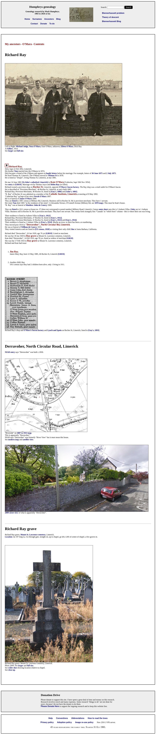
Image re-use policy (84, 722)
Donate (43, 24)
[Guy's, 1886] (56, 192)
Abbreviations (77, 718)
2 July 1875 (111, 173)
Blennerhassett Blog (111, 21)
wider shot (12, 668)
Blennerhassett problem (113, 13)
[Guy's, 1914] (71, 220)
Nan (15, 203)
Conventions (62, 718)
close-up (11, 670)
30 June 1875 (97, 173)
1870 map (99, 203)
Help (51, 718)
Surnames (37, 19)
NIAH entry (10, 352)
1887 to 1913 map (24, 433)
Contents (39, 44)
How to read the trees (98, 718)
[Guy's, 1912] (44, 216)
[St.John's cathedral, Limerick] (35, 182)
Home (27, 19)
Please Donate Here (50, 706)
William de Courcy (29, 227)
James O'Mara (26, 199)
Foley (133, 209)
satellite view (28, 440)
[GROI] (18, 184)
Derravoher (14, 346)
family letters (51, 173)
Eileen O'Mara (67, 146)
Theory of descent (110, 17)
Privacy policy (47, 722)
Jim (72, 229)
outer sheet (103, 209)
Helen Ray (55, 184)
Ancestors (49, 19)
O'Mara (27, 44)
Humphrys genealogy (42, 6)
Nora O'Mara (35, 146)
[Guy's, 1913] (56, 220)
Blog (58, 19)
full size (20, 151)
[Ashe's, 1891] (71, 192)
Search (128, 7)
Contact (34, 24)
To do (51, 24)
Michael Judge (22, 146)
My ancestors (12, 44)
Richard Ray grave (21, 529)
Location (8, 537)
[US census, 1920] (42, 229)
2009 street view (11, 513)
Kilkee (10, 149)
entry (10, 184)
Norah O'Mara (40, 196)
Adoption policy (64, 722)
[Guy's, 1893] (93, 330)
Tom (16, 171)
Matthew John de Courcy (36, 205)
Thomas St (52, 175)
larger (10, 151)
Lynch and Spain (55, 330)
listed (14, 201)
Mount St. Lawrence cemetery (33, 535)
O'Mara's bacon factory (69, 187)
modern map (13, 440)
